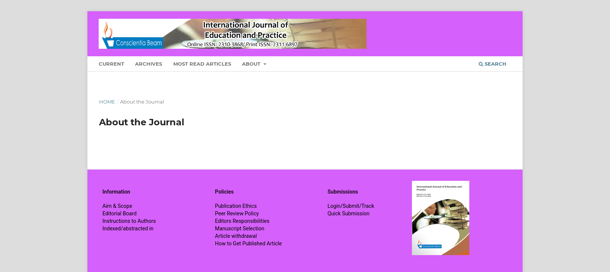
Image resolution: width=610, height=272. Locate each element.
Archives (148, 64)
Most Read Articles (202, 64)
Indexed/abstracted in (127, 228)
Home (107, 102)
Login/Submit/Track (351, 206)
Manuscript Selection (239, 228)
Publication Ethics (236, 206)
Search (492, 64)
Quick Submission (349, 213)
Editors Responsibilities (242, 221)
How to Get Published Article (248, 243)
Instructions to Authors (129, 221)
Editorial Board (119, 213)
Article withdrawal (236, 236)
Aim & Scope (117, 206)
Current (111, 64)
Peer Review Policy (237, 213)
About (252, 64)
